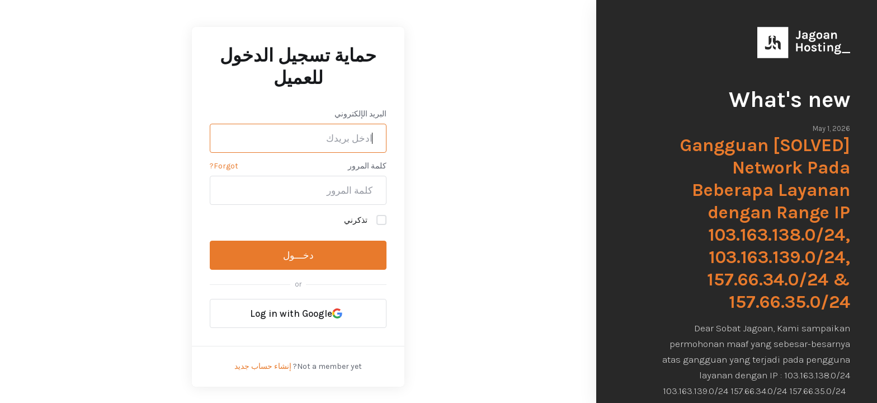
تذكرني (365, 220)
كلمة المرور (367, 166)
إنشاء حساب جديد (262, 366)
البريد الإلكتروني (360, 114)
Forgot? (224, 166)
